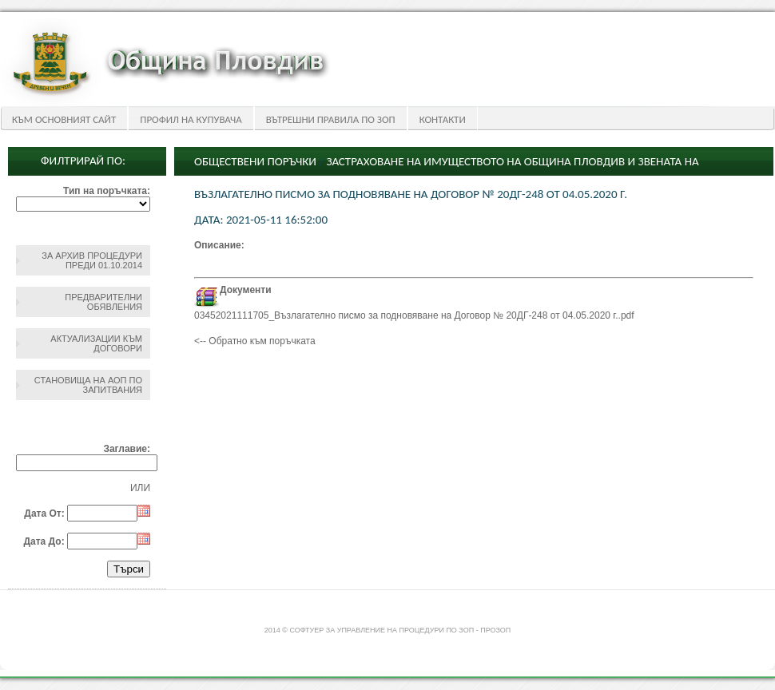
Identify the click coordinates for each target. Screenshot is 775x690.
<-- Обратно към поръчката (255, 341)
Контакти (442, 119)
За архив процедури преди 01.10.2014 (92, 260)
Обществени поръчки (255, 161)
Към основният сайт (64, 119)
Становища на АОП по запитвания (88, 385)
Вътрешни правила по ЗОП (330, 119)
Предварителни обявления (103, 301)
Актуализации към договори (96, 343)
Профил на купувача (190, 119)
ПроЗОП (495, 630)
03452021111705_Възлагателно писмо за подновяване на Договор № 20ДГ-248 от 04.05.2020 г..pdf (414, 315)
